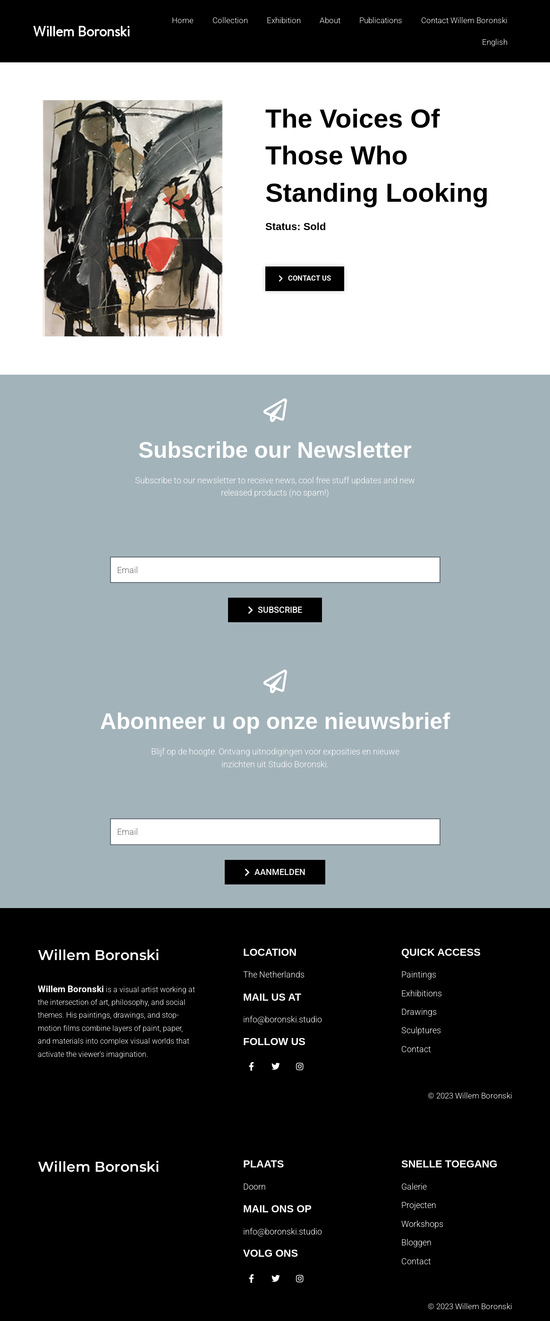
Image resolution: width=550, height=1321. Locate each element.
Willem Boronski (81, 31)
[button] (490, 42)
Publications (380, 20)
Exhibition (284, 20)
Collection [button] (230, 20)
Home (183, 20)
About (330, 20)
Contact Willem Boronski (464, 20)
